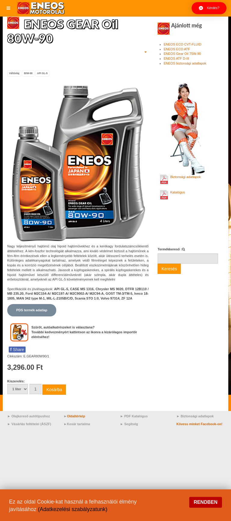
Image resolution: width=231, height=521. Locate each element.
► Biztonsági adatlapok (195, 416)
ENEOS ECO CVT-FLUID (182, 44)
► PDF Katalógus (134, 416)
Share (17, 349)
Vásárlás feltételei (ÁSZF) (31, 423)
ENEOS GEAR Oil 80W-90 (64, 30)
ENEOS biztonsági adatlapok (185, 63)
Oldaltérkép (76, 416)
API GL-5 (42, 73)
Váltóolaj (14, 73)
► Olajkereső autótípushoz (28, 416)
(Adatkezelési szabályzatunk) (73, 509)
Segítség (131, 423)
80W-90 (28, 73)
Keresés (169, 268)
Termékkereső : (170, 249)
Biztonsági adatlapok (185, 177)
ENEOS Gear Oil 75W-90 (182, 53)
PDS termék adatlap (31, 310)
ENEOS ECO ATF (177, 49)
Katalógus (177, 192)
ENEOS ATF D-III (176, 58)
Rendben (205, 502)
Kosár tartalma (78, 423)
